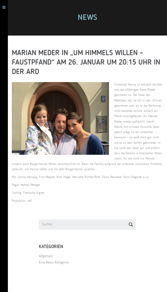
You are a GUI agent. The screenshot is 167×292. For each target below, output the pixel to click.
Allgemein (46, 256)
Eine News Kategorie (54, 262)
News (87, 18)
